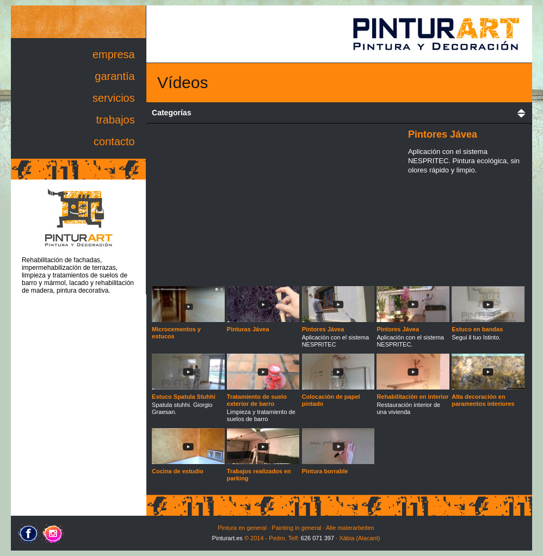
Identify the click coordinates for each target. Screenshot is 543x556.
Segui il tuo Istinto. (488, 329)
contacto (114, 141)
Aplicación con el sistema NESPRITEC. (413, 332)
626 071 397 (317, 538)
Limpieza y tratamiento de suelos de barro (263, 403)
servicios (113, 98)
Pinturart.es (227, 538)
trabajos (115, 120)
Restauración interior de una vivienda (413, 399)
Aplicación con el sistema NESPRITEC (338, 332)
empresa (113, 54)
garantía (114, 76)
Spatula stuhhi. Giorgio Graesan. (188, 399)
